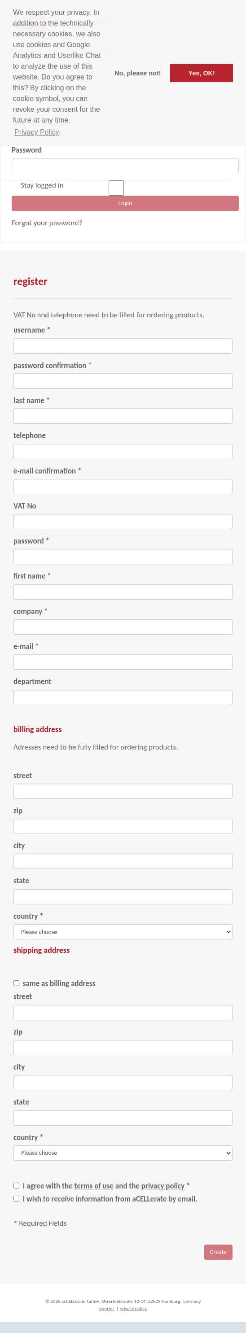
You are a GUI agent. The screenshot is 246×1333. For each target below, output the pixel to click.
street (22, 776)
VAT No (24, 506)
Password (27, 150)
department (32, 681)
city (19, 846)
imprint (106, 1308)
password (31, 541)
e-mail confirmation (47, 471)
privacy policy (162, 1186)
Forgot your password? (47, 223)
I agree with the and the (105, 1186)
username (32, 330)
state (21, 881)
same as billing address (58, 983)
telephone (29, 435)
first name (32, 576)
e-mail (26, 646)
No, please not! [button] (137, 73)
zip (17, 811)
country (28, 916)
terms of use (94, 1186)
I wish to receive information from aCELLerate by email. (109, 1199)
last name (31, 400)
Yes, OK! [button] (202, 73)
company (30, 611)
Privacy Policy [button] (36, 132)
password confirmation (52, 365)
